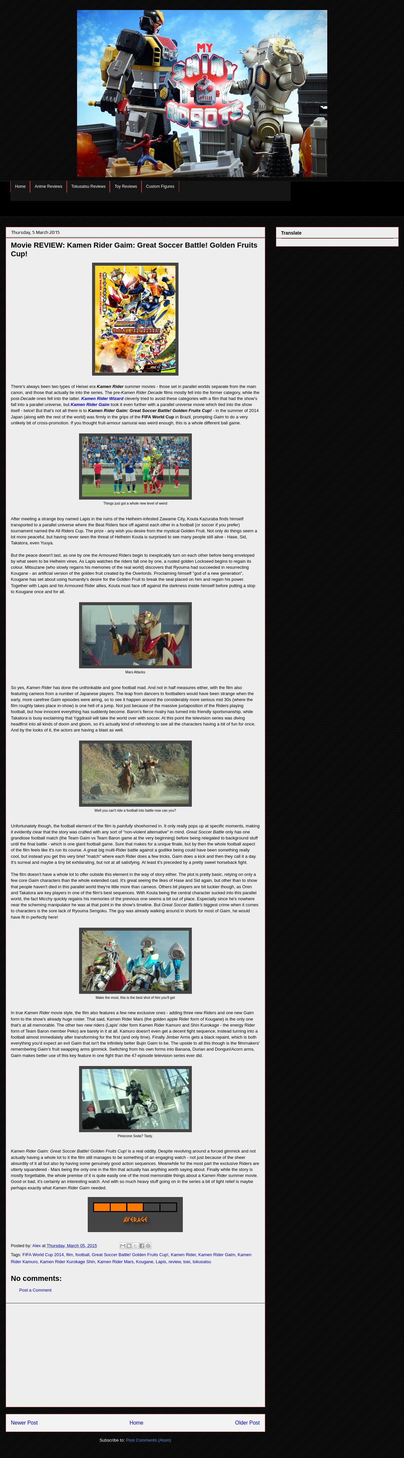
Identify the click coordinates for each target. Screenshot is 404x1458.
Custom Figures (160, 186)
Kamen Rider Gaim (90, 404)
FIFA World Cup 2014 (43, 1254)
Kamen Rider (183, 1254)
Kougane (144, 1261)
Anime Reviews (48, 186)
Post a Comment (35, 1290)
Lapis (161, 1261)
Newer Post (24, 1423)
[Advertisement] (135, 1355)
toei (186, 1261)
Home (20, 186)
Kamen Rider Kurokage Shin (67, 1261)
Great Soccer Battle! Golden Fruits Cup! (130, 1254)
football (82, 1254)
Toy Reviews (125, 186)
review (174, 1261)
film (69, 1254)
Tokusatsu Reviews (88, 186)
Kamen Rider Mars (115, 1261)
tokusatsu (201, 1261)
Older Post (247, 1423)
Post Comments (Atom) (148, 1440)
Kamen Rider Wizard (102, 398)
